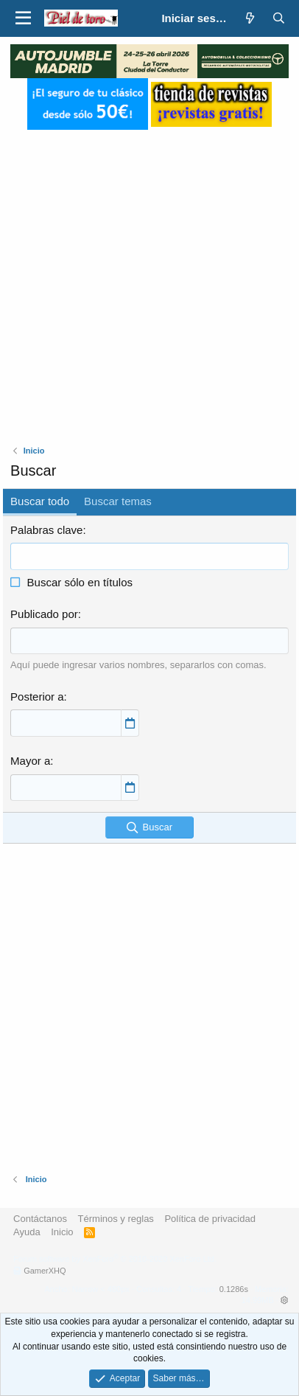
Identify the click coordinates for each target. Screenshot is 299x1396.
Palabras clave (46, 530)
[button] (23, 18)
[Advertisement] (149, 279)
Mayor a (30, 760)
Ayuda (27, 1231)
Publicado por (44, 614)
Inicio (62, 1231)
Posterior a (37, 696)
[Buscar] (278, 18)
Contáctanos (40, 1218)
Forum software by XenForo (115, 1258)
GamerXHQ (45, 1270)
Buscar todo (39, 501)
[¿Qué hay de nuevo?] (249, 18)
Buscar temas (118, 501)
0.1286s (233, 1289)
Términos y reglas (116, 1218)
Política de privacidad (210, 1218)
